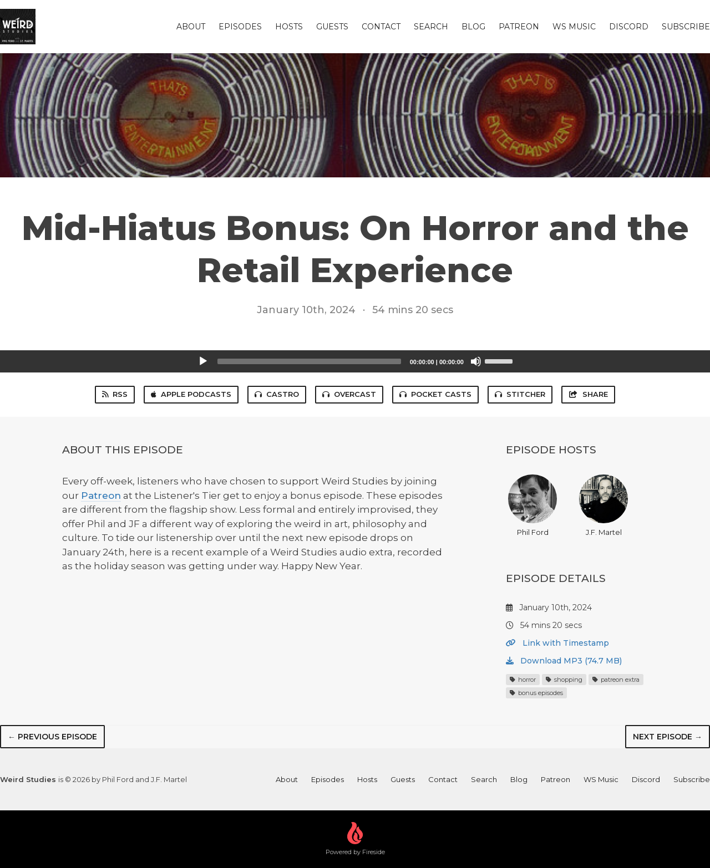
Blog (473, 27)
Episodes (240, 27)
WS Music (574, 27)
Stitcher (520, 394)
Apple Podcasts (191, 394)
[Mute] (475, 361)
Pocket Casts (435, 394)
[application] (355, 361)
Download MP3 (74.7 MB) (564, 661)
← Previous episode (52, 737)
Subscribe (686, 27)
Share (588, 394)
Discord (628, 27)
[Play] (203, 361)
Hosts (289, 27)
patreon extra (616, 679)
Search (431, 27)
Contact (381, 27)
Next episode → (667, 737)
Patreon (519, 27)
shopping (564, 679)
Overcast (349, 394)
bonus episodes (536, 693)
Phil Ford (532, 505)
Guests (332, 27)
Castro (277, 394)
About (190, 27)
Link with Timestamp (557, 643)
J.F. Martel (603, 505)
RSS (115, 394)
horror (523, 679)
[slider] (309, 361)
